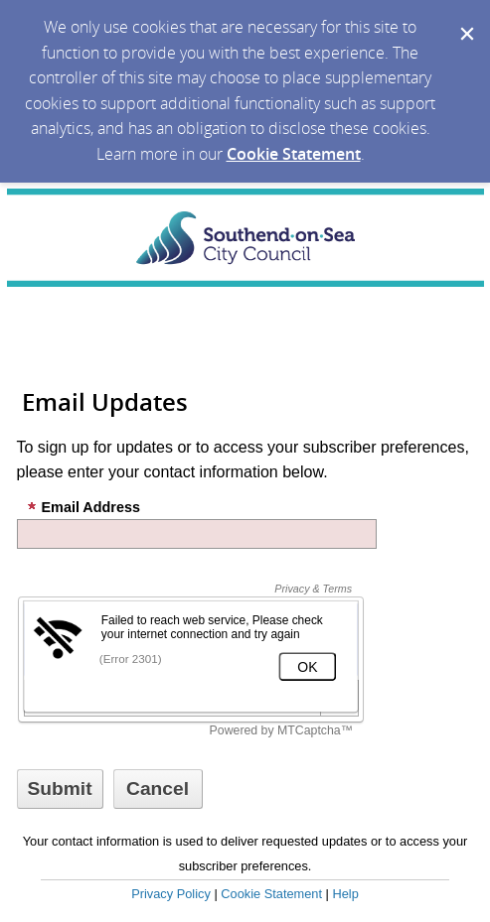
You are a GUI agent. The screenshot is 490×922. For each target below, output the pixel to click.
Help (345, 893)
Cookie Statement (294, 154)
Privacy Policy (171, 893)
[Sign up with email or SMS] (60, 789)
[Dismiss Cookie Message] (465, 19)
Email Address (83, 507)
